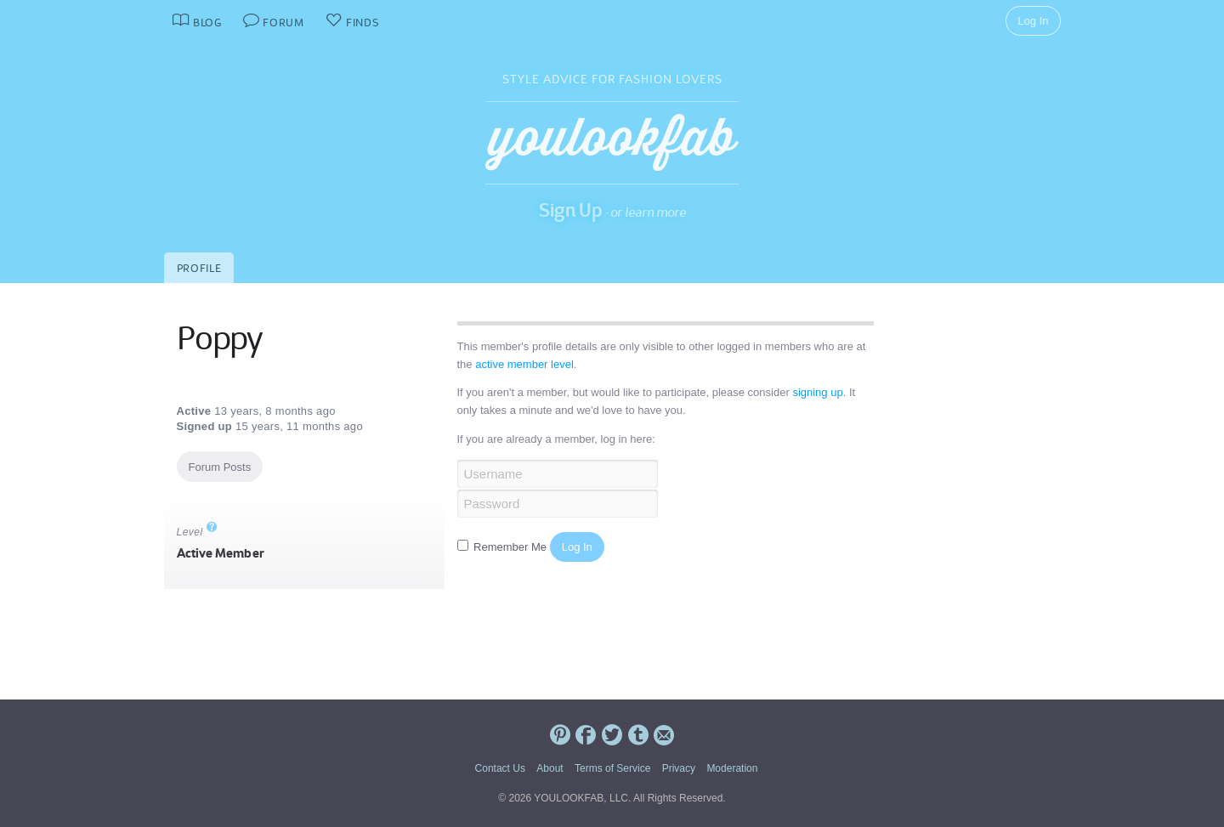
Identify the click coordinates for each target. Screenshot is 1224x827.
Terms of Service (612, 768)
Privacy (678, 768)
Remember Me (503, 547)
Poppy (219, 338)
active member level (524, 364)
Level (197, 532)
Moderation (731, 768)
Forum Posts (220, 467)
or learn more (648, 212)
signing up (817, 392)
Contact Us (500, 768)
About (549, 768)
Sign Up (571, 210)
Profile (199, 268)
